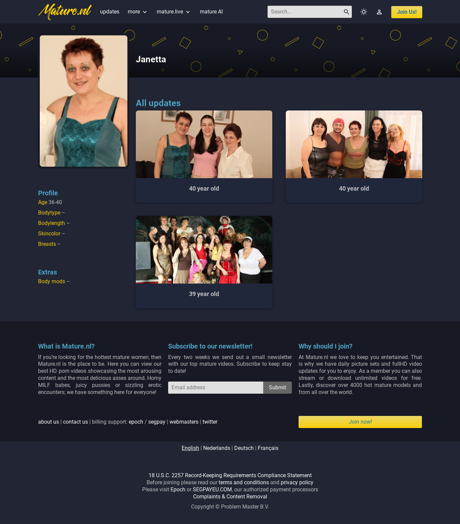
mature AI (211, 11)
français (268, 448)
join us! (407, 12)
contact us (75, 422)
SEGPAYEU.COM (212, 489)
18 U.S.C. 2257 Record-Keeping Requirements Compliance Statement (230, 475)
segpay (156, 422)
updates (109, 11)
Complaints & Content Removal (230, 496)
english (190, 448)
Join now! (360, 422)
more (138, 11)
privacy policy (297, 482)
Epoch (178, 489)
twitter (210, 422)
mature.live (174, 11)
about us (48, 422)
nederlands (216, 448)
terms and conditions (244, 482)
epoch (136, 422)
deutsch (244, 448)
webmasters (184, 422)
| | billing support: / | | (127, 422)
